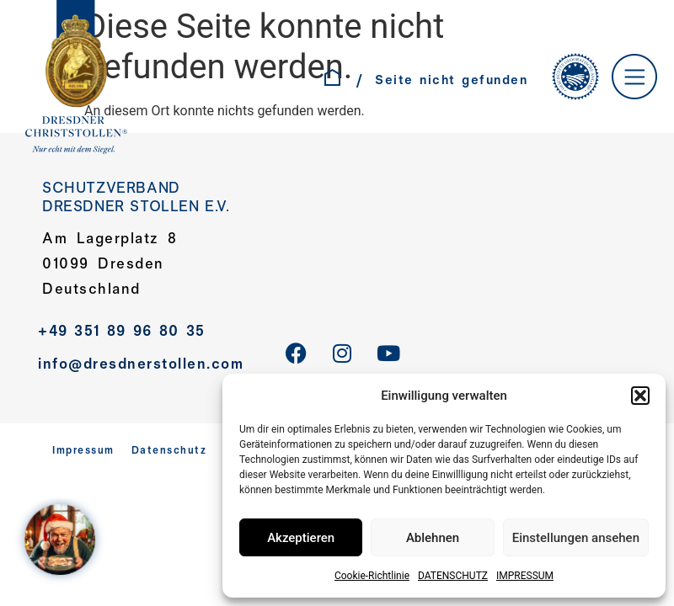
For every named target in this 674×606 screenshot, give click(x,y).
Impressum (83, 451)
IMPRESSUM (525, 576)
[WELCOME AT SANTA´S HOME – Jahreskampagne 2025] (64, 542)
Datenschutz (169, 451)
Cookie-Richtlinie (371, 576)
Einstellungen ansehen (575, 537)
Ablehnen (432, 537)
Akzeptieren (300, 537)
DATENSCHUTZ (453, 576)
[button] (640, 395)
